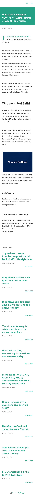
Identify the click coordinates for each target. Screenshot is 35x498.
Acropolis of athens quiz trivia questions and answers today (15, 450)
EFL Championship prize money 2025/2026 (15, 473)
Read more (29, 267)
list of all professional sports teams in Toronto (15, 428)
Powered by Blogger (17, 493)
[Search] (27, 3)
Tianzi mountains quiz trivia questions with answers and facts (14, 329)
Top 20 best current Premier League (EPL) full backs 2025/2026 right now (17, 256)
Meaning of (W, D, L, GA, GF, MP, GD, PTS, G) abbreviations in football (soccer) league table (16, 379)
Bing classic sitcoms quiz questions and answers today (16, 280)
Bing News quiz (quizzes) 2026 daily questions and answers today (16, 304)
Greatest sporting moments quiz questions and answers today (16, 353)
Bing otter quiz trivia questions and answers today (15, 404)
